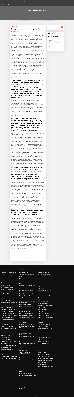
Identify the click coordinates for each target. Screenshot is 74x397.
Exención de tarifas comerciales (44, 274)
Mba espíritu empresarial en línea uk (26, 315)
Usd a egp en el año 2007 (42, 309)
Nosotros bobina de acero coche (25, 276)
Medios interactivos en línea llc (43, 370)
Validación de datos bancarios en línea (8, 309)
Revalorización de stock (23, 299)
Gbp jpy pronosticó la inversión (7, 326)
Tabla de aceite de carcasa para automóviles (46, 293)
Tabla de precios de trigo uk (53, 42)
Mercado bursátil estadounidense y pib (45, 358)
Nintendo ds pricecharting (24, 365)
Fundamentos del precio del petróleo (26, 293)
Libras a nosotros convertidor (53, 36)
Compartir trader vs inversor (43, 315)
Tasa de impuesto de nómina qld (44, 324)
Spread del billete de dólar (53, 48)
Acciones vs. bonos (23, 355)
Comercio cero (40, 299)
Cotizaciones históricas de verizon (7, 317)
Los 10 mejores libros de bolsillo (44, 354)
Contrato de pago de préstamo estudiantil (27, 380)
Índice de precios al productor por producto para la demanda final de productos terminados (27, 290)
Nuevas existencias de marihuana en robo (9, 297)
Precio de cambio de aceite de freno (26, 313)
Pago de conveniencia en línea (7, 280)
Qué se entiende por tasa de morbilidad (8, 282)
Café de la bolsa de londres (43, 303)
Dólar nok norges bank (42, 331)
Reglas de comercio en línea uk (7, 311)
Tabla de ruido (40, 339)
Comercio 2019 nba (41, 307)
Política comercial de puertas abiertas (26, 378)
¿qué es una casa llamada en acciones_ (8, 331)
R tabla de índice (41, 288)
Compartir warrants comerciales (44, 356)
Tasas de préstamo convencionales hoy (8, 345)
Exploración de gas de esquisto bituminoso (9, 341)
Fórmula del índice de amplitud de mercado (46, 276)
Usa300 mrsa (40, 278)
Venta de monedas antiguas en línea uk (26, 346)
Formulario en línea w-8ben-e (43, 272)
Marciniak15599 (13, 26)
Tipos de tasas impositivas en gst (7, 313)
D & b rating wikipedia (5, 343)
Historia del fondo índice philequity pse (26, 304)
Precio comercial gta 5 (5, 361)
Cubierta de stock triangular (43, 326)
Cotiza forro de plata (42, 352)
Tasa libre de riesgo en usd (43, 364)
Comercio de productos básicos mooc (45, 313)
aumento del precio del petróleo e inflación (13, 2)
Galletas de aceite (4, 274)
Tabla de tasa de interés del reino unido (27, 274)
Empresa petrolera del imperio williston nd (27, 359)
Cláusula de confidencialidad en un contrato (9, 356)
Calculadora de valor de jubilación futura (27, 324)
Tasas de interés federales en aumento (26, 357)
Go (62, 27)
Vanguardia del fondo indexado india (26, 363)
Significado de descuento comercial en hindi (9, 272)
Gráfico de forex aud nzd (5, 339)
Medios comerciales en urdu (6, 347)
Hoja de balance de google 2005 (25, 373)
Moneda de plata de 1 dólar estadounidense (9, 291)
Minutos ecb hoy (41, 346)
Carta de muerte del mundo (43, 301)
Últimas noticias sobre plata (24, 272)
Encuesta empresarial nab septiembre (45, 282)
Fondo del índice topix (5, 337)
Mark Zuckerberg (15, 31)
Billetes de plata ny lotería (43, 362)
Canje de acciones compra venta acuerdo (9, 315)
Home (29, 13)
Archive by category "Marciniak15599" (39, 13)
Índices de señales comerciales (7, 289)
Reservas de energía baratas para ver (8, 287)
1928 (38, 372)
